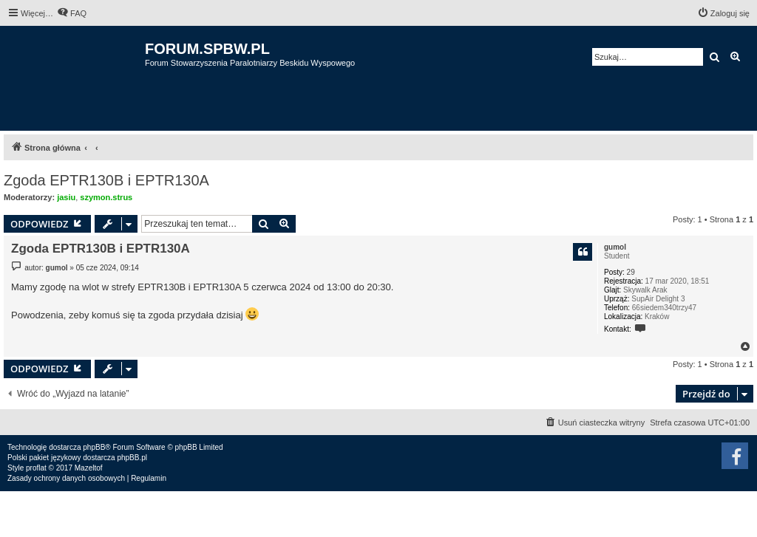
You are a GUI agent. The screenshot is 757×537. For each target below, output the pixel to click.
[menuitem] (71, 13)
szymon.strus (106, 197)
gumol (615, 247)
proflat (36, 468)
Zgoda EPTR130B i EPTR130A (106, 180)
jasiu (66, 197)
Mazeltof (89, 468)
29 (631, 272)
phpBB (94, 447)
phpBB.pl (132, 458)
